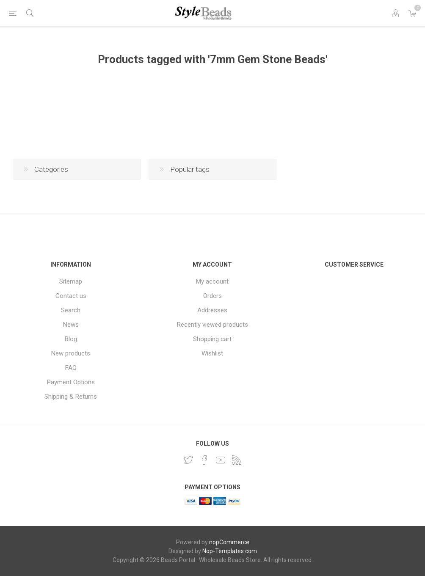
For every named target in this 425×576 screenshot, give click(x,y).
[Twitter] (188, 460)
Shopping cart (212, 339)
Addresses (212, 310)
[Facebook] (204, 460)
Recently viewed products (212, 324)
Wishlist (212, 353)
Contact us (70, 296)
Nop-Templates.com (229, 551)
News (71, 324)
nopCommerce (229, 542)
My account (212, 281)
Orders (212, 296)
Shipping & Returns (70, 396)
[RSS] (236, 460)
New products (70, 353)
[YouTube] (220, 460)
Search (70, 310)
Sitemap (70, 281)
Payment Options (71, 382)
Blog (71, 339)
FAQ (71, 368)
